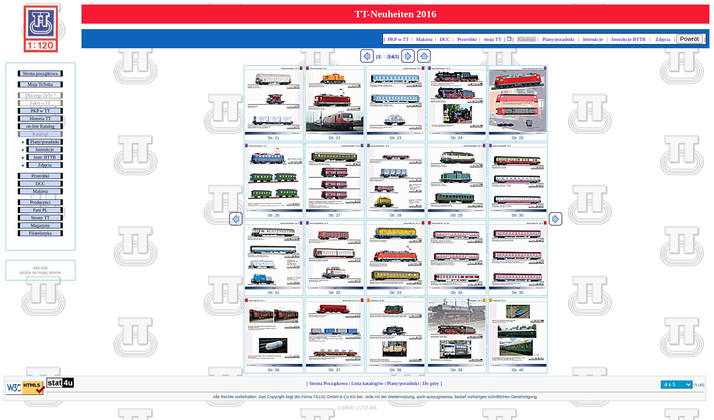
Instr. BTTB (45, 157)
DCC (40, 183)
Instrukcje (45, 149)
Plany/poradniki (44, 141)
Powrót (689, 38)
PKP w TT (40, 110)
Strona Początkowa (328, 383)
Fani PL (40, 210)
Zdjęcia (44, 164)
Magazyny (40, 225)
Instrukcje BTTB (628, 39)
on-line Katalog (40, 126)
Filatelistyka (40, 233)
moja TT (492, 39)
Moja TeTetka (40, 84)
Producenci (40, 202)
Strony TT (40, 217)
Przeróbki (40, 175)
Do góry (430, 383)
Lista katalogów (367, 383)
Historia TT (40, 118)
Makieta (40, 191)
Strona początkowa (40, 73)
